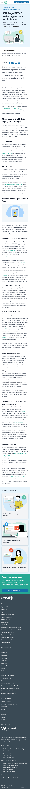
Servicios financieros (6, 665)
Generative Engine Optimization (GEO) (11, 627)
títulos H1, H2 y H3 (7, 153)
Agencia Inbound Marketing (8, 634)
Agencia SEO (4, 607)
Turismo (3, 668)
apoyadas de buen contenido (13, 184)
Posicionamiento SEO (13, 9)
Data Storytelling (5, 642)
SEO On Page (17, 109)
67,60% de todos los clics (17, 477)
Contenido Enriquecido (7, 640)
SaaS (2, 670)
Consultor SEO (5, 622)
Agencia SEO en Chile (6, 617)
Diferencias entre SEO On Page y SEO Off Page (14, 53)
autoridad (22, 263)
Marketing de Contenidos (7, 637)
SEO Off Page (8, 109)
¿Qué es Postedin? (6, 701)
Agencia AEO (4, 609)
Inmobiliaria (4, 655)
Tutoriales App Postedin (7, 691)
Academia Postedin (6, 680)
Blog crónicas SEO (6, 678)
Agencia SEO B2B (5, 619)
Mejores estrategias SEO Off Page (11, 55)
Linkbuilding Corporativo (7, 632)
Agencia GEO (4, 612)
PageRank (5, 275)
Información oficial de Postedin (9, 704)
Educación (4, 660)
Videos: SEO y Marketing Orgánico (10, 688)
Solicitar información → (21, 2)
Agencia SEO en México (7, 614)
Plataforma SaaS (5, 645)
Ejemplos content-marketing (8, 693)
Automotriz (4, 658)
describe (23, 411)
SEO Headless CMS (6, 647)
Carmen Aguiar (15, 26)
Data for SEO (4, 624)
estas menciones (19, 422)
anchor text (5, 337)
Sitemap (3, 709)
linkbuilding (5, 329)
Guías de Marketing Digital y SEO (9, 686)
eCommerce (4, 663)
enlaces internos (11, 250)
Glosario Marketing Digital (7, 683)
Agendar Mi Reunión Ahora (15, 590)
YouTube (3, 719)
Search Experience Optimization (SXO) (11, 629)
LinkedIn (3, 717)
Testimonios (4, 706)
